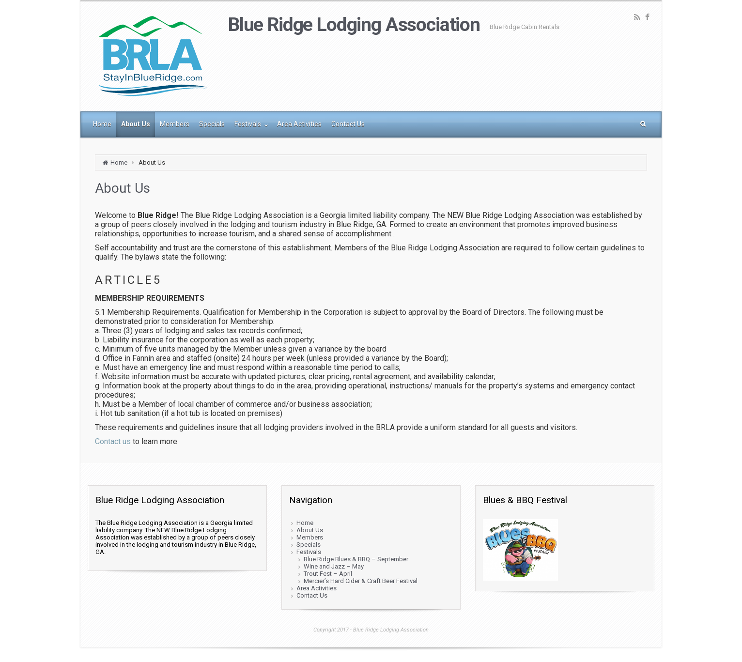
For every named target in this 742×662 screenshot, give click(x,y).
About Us (309, 530)
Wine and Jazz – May (334, 566)
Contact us (113, 441)
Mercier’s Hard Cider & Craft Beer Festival (360, 581)
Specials (308, 544)
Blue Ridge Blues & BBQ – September (356, 559)
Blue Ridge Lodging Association (354, 25)
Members (309, 537)
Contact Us (311, 595)
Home (118, 162)
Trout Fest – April (328, 573)
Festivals (308, 551)
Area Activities (316, 588)
